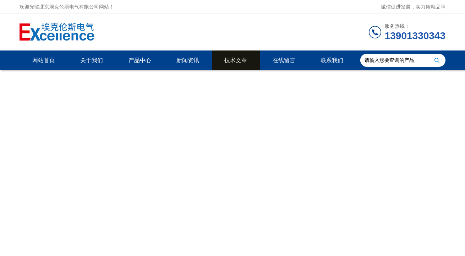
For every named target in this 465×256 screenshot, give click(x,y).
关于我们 (91, 60)
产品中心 (139, 60)
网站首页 (43, 60)
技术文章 (235, 60)
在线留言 (284, 60)
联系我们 (332, 60)
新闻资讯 (187, 60)
